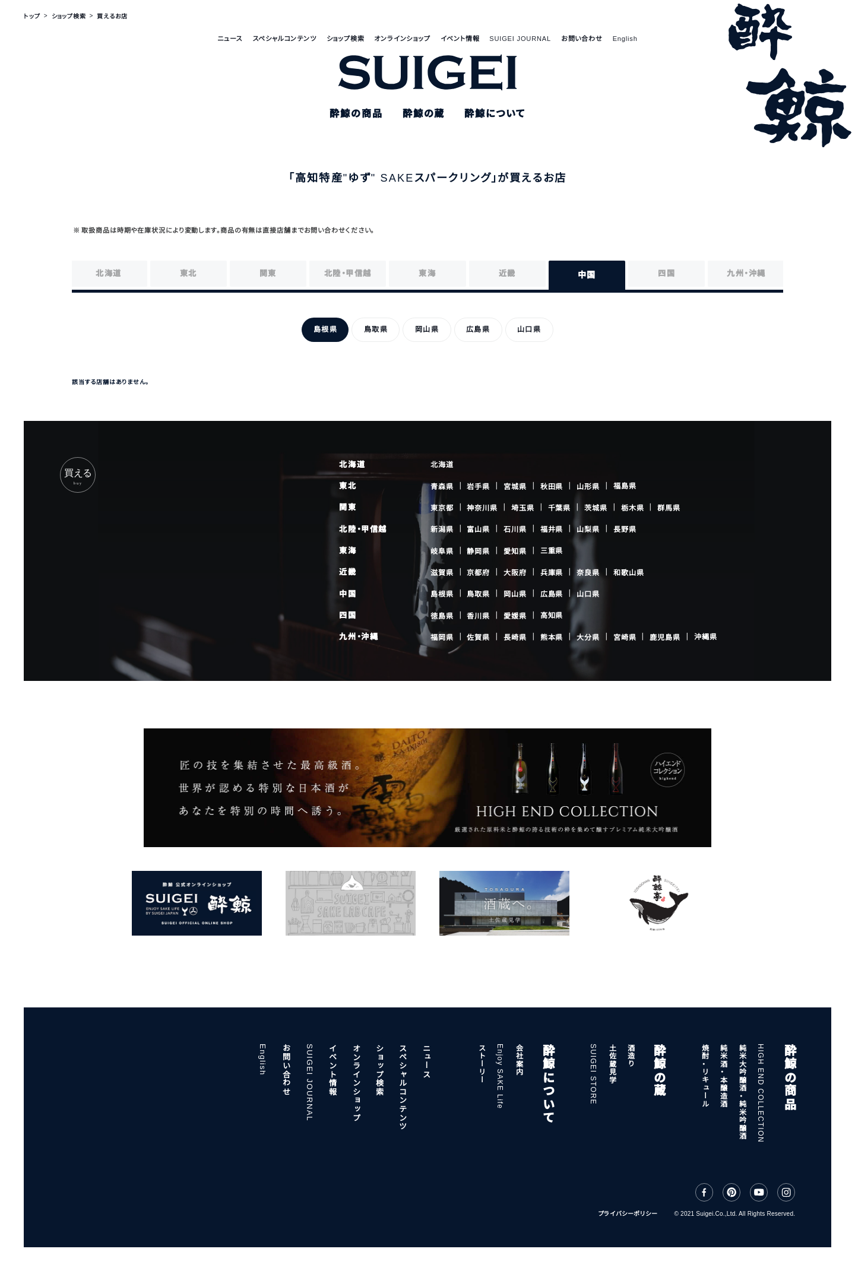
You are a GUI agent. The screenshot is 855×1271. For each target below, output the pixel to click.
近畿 (347, 572)
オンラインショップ (402, 38)
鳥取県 (478, 594)
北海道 (352, 464)
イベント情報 (460, 38)
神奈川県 (482, 508)
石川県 (515, 529)
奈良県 (588, 573)
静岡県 (478, 551)
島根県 (442, 594)
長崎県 (515, 637)
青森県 (442, 486)
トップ (32, 16)
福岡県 (442, 637)
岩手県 (478, 486)
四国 (347, 615)
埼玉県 (522, 508)
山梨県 (588, 529)
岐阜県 (442, 551)
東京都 (442, 508)
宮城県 (515, 486)
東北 (347, 485)
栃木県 (632, 508)
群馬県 (668, 507)
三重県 (551, 551)
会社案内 (519, 1060)
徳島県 (442, 615)
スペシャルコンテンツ (284, 38)
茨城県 (595, 508)
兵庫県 (551, 573)
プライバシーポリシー (628, 1213)
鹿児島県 (665, 637)
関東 (347, 507)
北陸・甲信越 (363, 529)
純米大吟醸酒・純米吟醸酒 (741, 1091)
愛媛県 (515, 615)
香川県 (478, 615)
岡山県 (515, 594)
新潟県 (442, 529)
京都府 (478, 573)
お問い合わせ (582, 38)
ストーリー (481, 1063)
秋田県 (551, 486)
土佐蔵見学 (611, 1063)
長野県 (624, 529)
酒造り (630, 1055)
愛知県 (515, 551)
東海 (347, 550)
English (625, 38)
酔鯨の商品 (789, 1077)
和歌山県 (628, 572)
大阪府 (515, 573)
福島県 (624, 486)
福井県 (551, 529)
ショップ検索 (346, 38)
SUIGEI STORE (593, 1074)
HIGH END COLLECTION (760, 1093)
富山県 (478, 529)
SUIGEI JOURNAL (520, 38)
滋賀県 (442, 573)
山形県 (588, 486)
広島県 (551, 594)
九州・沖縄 (358, 636)
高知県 (551, 615)
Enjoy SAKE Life (500, 1076)
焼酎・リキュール (705, 1076)
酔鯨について (547, 1084)
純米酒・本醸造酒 (723, 1076)
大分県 (588, 637)
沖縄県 (705, 637)
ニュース (229, 38)
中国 (347, 593)
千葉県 (559, 508)
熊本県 (551, 637)
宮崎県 (624, 637)
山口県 (588, 594)
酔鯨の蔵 (659, 1070)
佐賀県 (478, 637)
